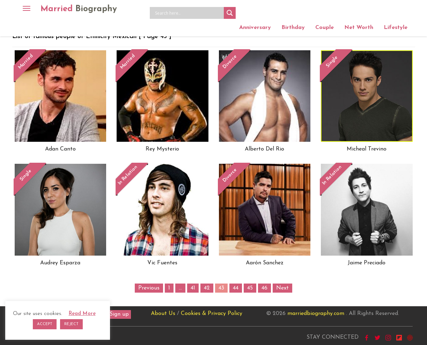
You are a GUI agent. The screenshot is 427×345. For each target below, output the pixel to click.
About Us (163, 313)
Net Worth (358, 27)
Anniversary (255, 27)
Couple (324, 27)
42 (207, 288)
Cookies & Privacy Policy (211, 313)
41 (193, 288)
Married (79, 9)
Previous (149, 288)
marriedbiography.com (315, 313)
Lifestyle (395, 27)
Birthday (293, 27)
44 (235, 288)
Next (282, 288)
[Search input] (188, 13)
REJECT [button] (71, 324)
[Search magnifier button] (230, 13)
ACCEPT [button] (44, 324)
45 (250, 288)
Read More (82, 313)
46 (264, 288)
